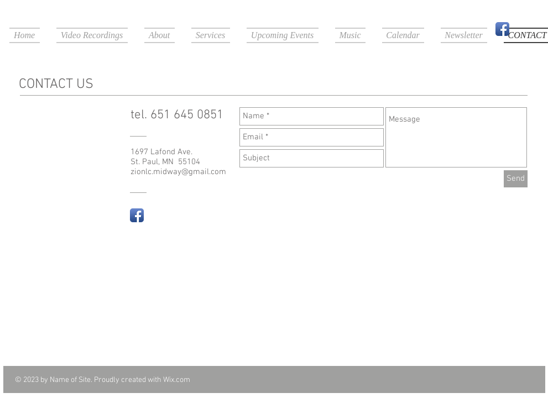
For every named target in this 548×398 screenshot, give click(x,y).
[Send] (516, 178)
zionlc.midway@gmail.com (178, 172)
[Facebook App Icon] (502, 29)
